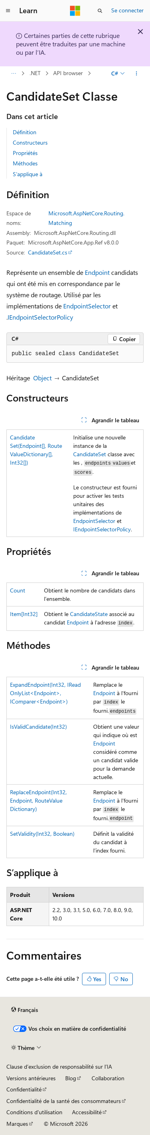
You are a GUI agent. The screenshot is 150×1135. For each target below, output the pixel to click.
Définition (24, 132)
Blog (70, 1078)
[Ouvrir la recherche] (100, 11)
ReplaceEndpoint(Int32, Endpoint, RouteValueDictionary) (38, 800)
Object (42, 378)
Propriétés (25, 153)
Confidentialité (24, 1089)
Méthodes (25, 163)
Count (17, 590)
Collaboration (108, 1078)
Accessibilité (87, 1112)
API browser (68, 73)
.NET (35, 73)
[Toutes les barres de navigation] (13, 73)
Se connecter (127, 10)
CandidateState (89, 614)
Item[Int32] (24, 614)
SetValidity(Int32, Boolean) (42, 833)
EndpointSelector (87, 306)
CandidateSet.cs (47, 252)
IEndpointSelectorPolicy (40, 317)
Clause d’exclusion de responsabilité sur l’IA (59, 1066)
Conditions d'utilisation (34, 1112)
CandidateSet (89, 454)
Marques (17, 1123)
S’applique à (27, 174)
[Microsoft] (75, 11)
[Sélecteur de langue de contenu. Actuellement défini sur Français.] (24, 1010)
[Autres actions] (137, 73)
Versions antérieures (31, 1078)
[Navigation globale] (8, 11)
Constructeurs (30, 142)
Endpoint (97, 272)
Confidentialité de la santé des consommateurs (63, 1101)
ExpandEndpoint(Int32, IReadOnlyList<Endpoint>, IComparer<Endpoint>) (45, 693)
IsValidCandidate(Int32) (38, 726)
